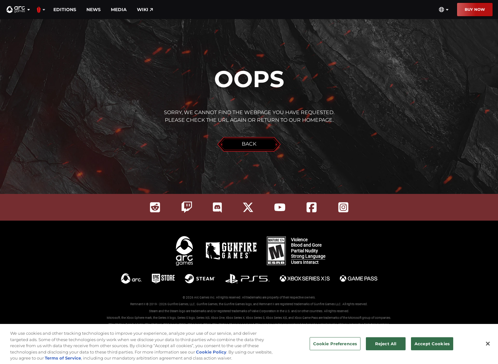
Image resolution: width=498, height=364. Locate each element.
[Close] (488, 347)
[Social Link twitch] (186, 207)
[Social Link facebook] (311, 207)
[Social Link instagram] (343, 207)
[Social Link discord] (217, 207)
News (93, 9)
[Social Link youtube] (280, 207)
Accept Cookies (432, 346)
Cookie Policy (211, 355)
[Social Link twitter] (248, 207)
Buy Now (475, 9)
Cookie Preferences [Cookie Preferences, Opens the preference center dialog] (335, 346)
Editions (64, 9)
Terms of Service (63, 361)
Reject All (385, 346)
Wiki (145, 9)
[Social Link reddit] (155, 207)
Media (119, 9)
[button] (18, 9)
